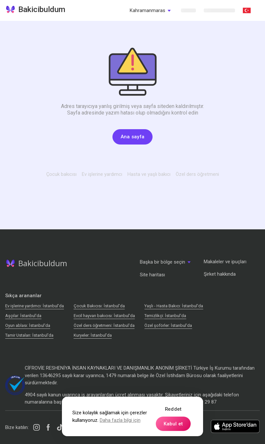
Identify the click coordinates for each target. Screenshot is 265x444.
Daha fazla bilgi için (120, 420)
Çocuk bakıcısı (61, 174)
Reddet (173, 409)
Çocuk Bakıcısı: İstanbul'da (99, 305)
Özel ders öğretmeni (197, 174)
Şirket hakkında (220, 274)
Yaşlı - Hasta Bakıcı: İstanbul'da (173, 305)
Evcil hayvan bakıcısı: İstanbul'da (104, 315)
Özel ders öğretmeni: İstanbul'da (104, 325)
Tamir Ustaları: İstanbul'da (29, 335)
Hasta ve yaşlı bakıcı (148, 174)
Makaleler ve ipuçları (225, 262)
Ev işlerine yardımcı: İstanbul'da (34, 305)
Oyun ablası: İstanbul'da (27, 325)
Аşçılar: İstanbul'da (23, 315)
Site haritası (152, 275)
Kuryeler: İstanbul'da (93, 335)
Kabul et (173, 424)
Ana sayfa (133, 137)
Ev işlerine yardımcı (102, 174)
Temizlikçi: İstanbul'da (165, 315)
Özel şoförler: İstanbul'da (168, 325)
